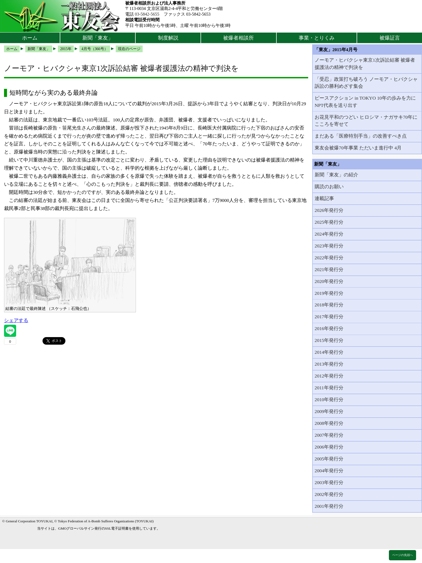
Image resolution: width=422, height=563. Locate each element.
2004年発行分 (329, 470)
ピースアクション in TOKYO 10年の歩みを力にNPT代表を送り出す (365, 101)
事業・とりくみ (317, 38)
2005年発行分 (329, 458)
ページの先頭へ (402, 555)
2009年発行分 (329, 411)
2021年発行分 (329, 269)
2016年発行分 (329, 328)
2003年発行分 (329, 482)
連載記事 (324, 198)
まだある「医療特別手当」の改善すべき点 (361, 136)
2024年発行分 (329, 234)
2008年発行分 (329, 423)
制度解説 (168, 38)
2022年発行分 (329, 257)
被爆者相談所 (238, 38)
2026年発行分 (329, 210)
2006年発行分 (329, 447)
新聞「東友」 (97, 38)
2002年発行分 (329, 494)
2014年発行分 (329, 352)
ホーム (29, 38)
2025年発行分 (329, 222)
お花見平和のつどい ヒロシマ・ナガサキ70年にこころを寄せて (366, 120)
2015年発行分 (329, 340)
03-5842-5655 (147, 14)
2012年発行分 (329, 376)
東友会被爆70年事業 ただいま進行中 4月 (358, 148)
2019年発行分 (329, 293)
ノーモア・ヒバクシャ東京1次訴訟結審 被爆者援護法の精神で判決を (365, 63)
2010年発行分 (329, 399)
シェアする (16, 320)
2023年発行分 (329, 246)
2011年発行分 (329, 387)
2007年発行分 (329, 435)
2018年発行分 (329, 304)
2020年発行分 (329, 281)
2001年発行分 (329, 506)
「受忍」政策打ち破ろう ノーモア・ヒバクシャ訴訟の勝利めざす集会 (366, 82)
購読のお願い (329, 186)
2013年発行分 (329, 364)
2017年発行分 (329, 316)
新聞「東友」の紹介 (336, 174)
